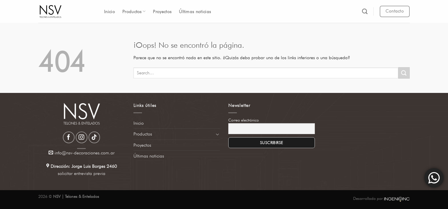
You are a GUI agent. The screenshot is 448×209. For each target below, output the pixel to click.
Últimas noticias (195, 11)
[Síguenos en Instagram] (81, 137)
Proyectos (162, 11)
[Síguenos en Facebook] (69, 137)
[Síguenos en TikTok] (94, 137)
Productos (133, 11)
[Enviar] (404, 72)
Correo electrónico (243, 120)
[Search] (364, 11)
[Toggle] (217, 134)
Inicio (109, 11)
